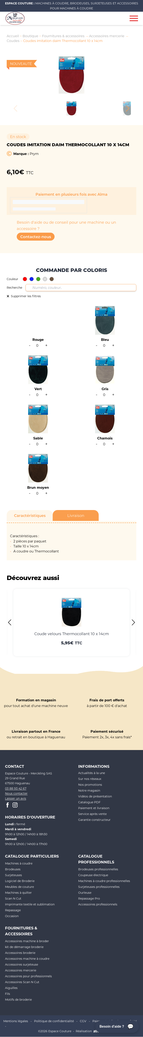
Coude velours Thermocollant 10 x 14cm (71, 633)
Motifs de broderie (18, 999)
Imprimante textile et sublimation (30, 904)
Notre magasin (89, 790)
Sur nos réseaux (89, 779)
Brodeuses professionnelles (98, 869)
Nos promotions (90, 785)
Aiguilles (11, 988)
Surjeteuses (13, 875)
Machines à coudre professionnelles (104, 881)
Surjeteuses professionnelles (99, 887)
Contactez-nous (35, 236)
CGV (83, 1021)
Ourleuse (84, 893)
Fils (7, 994)
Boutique (30, 36)
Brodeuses (12, 869)
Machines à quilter (18, 893)
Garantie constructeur (94, 820)
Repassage (13, 910)
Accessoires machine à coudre (27, 959)
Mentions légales (15, 1021)
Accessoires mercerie (107, 36)
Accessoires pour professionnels (28, 976)
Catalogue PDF (89, 802)
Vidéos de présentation (95, 796)
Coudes (13, 41)
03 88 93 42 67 (15, 788)
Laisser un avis (15, 798)
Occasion (12, 916)
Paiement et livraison (93, 808)
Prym (34, 153)
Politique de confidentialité (54, 1021)
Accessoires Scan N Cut (22, 982)
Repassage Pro (89, 898)
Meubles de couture (19, 887)
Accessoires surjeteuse (21, 964)
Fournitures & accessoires (63, 36)
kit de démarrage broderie (24, 947)
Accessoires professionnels (97, 904)
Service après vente (92, 814)
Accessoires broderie (20, 953)
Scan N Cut (13, 898)
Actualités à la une (91, 773)
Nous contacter (16, 793)
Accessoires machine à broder (27, 941)
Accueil (13, 36)
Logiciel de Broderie (19, 881)
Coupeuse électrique (93, 875)
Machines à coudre (18, 863)
